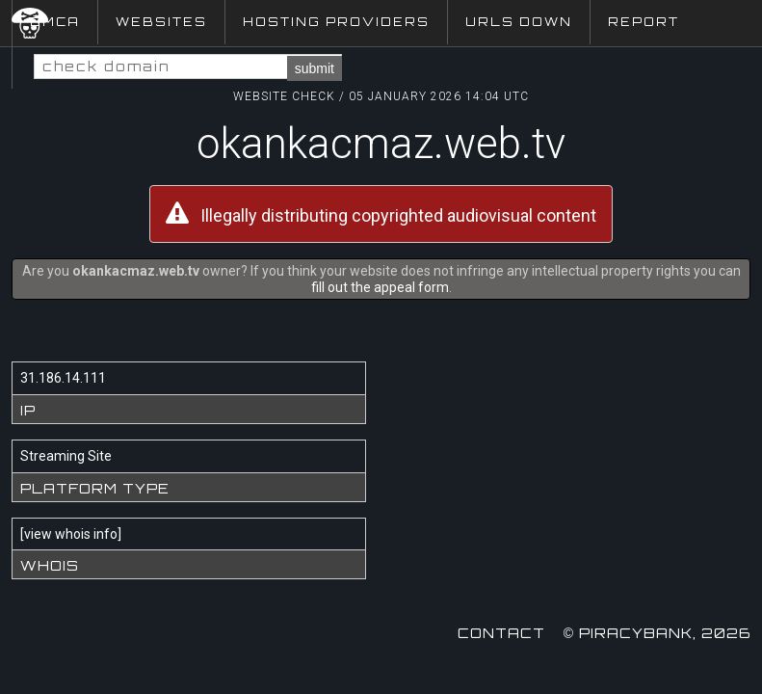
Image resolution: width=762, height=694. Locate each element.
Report (643, 21)
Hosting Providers (336, 21)
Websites (161, 21)
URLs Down (518, 21)
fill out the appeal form (380, 287)
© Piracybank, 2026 (657, 633)
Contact (501, 633)
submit (314, 68)
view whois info (71, 534)
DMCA (55, 21)
